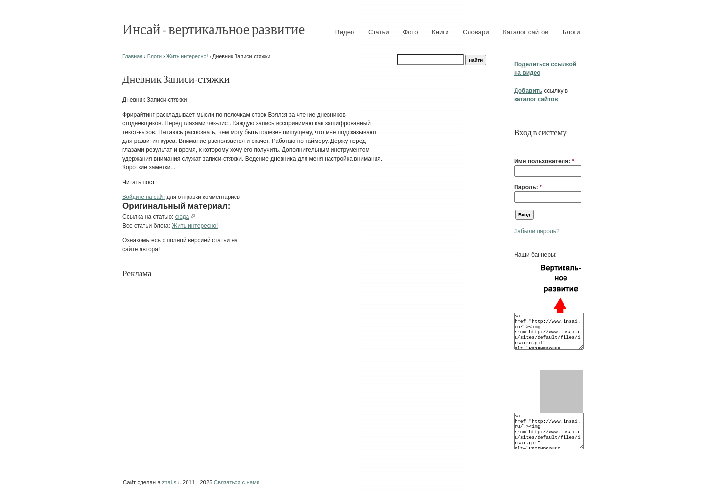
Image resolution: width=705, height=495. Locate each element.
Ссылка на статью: (148, 216)
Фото (410, 32)
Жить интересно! (187, 56)
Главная (132, 56)
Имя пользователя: (544, 161)
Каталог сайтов (525, 32)
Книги (440, 32)
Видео (344, 32)
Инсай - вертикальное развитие (213, 29)
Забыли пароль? (537, 231)
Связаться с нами (236, 482)
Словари (476, 32)
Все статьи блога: (147, 225)
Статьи (378, 32)
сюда (182, 216)
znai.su (170, 482)
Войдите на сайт (143, 197)
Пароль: (528, 187)
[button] (518, 146)
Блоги (571, 32)
